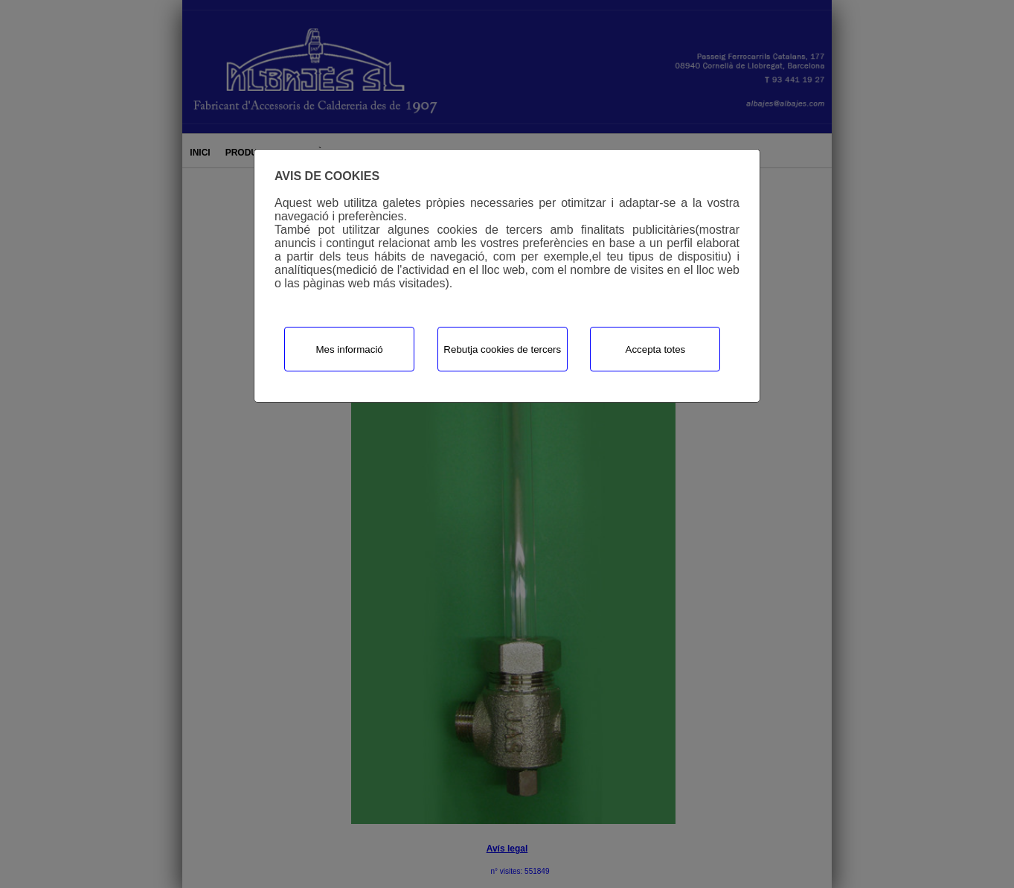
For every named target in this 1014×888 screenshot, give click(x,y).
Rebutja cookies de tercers (502, 349)
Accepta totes (656, 349)
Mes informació (348, 349)
